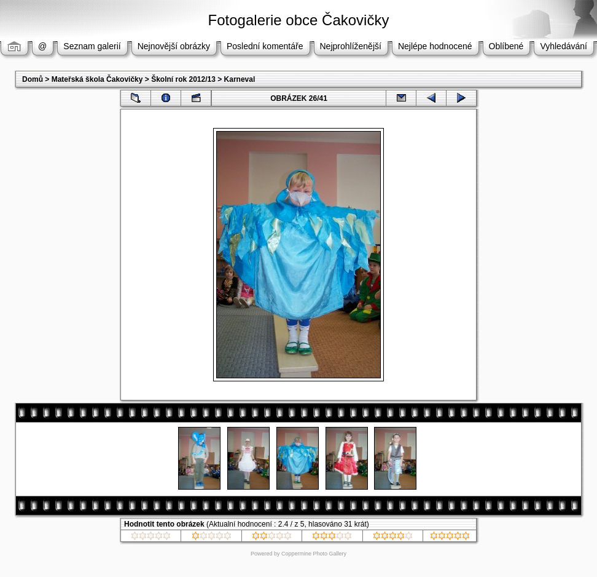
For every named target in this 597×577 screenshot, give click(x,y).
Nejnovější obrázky (174, 46)
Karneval (240, 79)
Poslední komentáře (265, 46)
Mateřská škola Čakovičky (97, 79)
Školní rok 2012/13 (183, 79)
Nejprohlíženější (350, 46)
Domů (32, 79)
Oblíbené (506, 46)
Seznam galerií (91, 46)
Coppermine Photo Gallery (313, 554)
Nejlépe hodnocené (435, 46)
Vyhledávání (563, 46)
